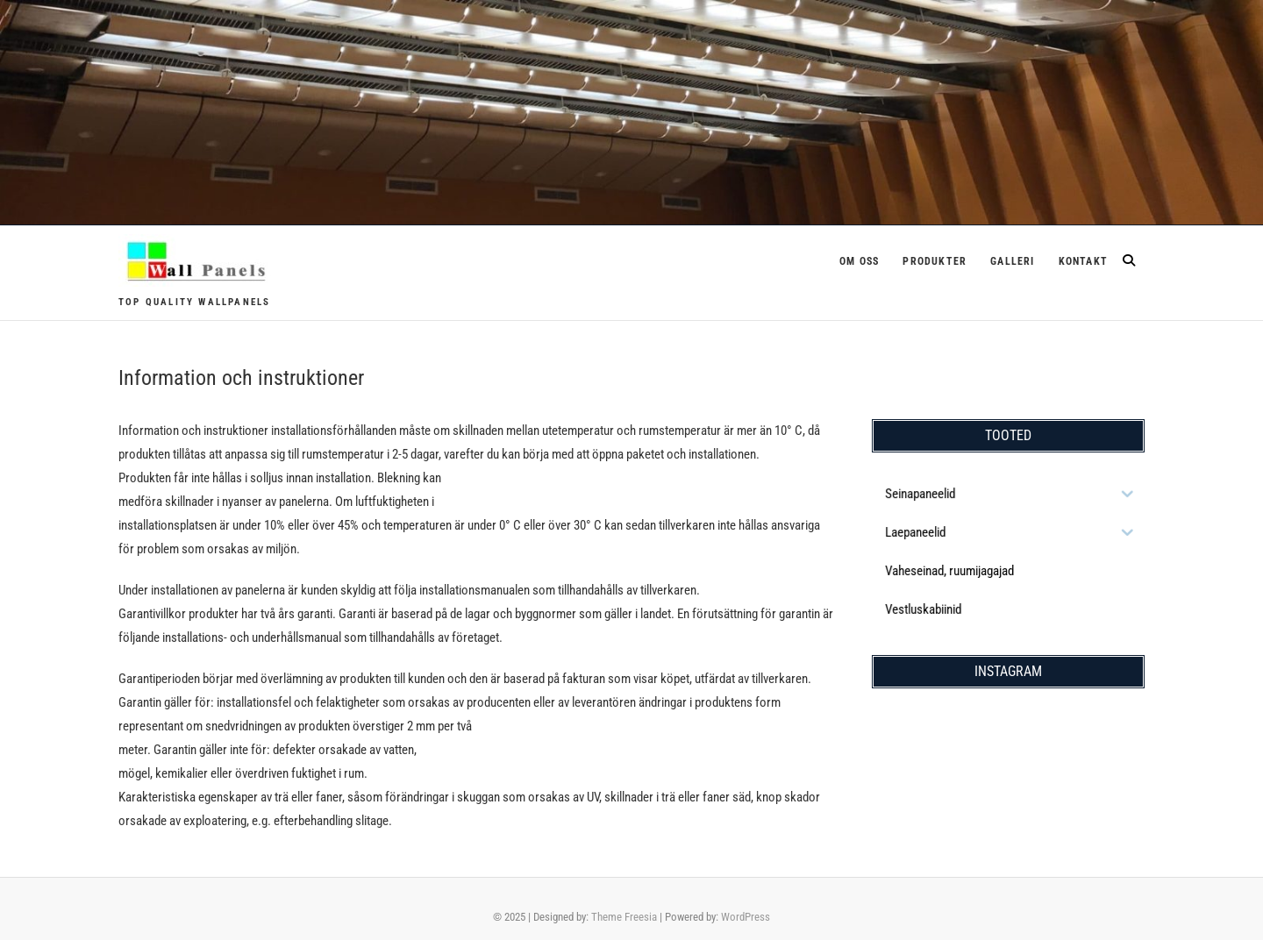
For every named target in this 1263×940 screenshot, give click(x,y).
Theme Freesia (624, 916)
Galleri (1012, 261)
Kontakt (1083, 261)
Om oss (859, 261)
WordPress (745, 916)
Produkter (935, 261)
